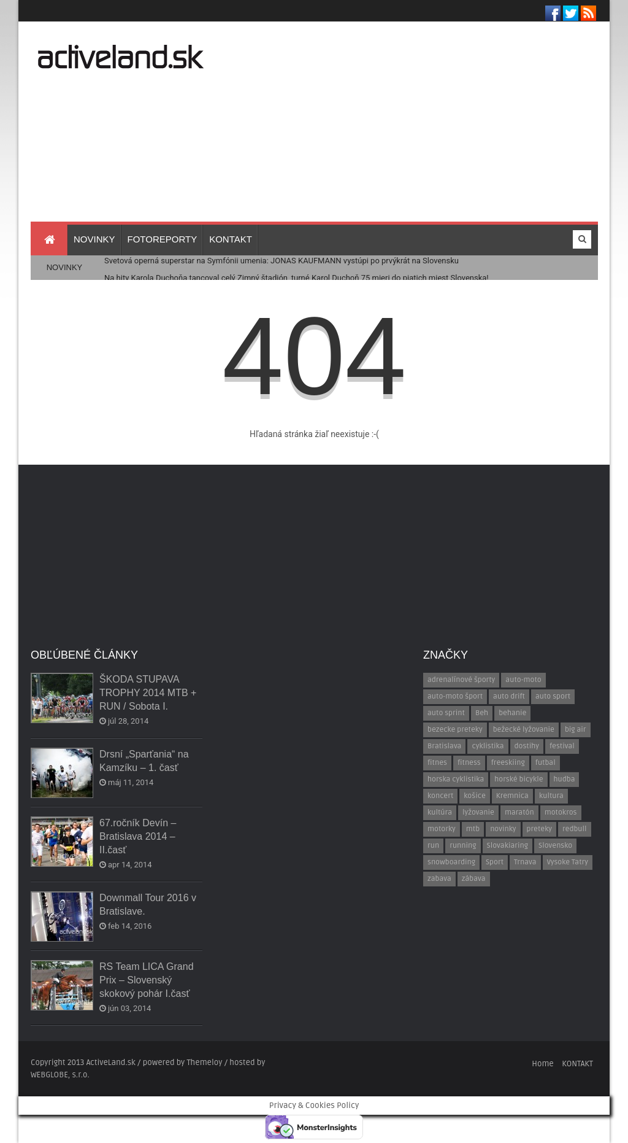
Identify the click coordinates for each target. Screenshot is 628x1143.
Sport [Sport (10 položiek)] (495, 862)
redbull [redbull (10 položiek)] (574, 829)
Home (542, 1064)
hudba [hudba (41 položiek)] (564, 779)
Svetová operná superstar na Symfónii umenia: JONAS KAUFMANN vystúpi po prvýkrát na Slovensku (281, 260)
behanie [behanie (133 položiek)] (512, 713)
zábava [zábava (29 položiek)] (474, 878)
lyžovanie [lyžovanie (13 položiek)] (478, 812)
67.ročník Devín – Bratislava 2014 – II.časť (137, 836)
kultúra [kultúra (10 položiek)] (439, 812)
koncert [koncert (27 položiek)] (440, 795)
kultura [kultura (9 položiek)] (551, 795)
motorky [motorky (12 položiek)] (441, 829)
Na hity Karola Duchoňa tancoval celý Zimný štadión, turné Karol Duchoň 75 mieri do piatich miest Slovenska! (296, 277)
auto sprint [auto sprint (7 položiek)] (446, 713)
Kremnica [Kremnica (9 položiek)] (512, 795)
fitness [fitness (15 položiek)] (469, 762)
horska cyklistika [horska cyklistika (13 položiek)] (455, 779)
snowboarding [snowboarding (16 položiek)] (451, 862)
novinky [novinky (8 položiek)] (503, 829)
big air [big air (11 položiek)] (575, 729)
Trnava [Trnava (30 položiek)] (525, 862)
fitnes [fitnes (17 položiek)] (437, 762)
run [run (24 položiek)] (433, 845)
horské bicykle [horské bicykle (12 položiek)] (518, 779)
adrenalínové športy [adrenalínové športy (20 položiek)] (461, 679)
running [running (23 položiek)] (463, 845)
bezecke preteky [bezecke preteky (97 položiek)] (455, 729)
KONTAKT (577, 1064)
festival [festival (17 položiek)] (562, 746)
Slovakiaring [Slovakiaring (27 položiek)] (507, 845)
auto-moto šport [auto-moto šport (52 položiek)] (455, 696)
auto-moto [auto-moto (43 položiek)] (523, 679)
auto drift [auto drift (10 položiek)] (509, 696)
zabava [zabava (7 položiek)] (439, 878)
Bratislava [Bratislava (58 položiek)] (444, 746)
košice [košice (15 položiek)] (474, 795)
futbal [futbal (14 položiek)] (545, 762)
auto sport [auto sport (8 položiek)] (552, 696)
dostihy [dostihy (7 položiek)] (527, 746)
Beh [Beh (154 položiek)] (481, 713)
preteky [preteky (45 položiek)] (539, 829)
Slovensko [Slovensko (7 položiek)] (555, 845)
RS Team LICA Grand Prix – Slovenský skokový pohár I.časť (146, 980)
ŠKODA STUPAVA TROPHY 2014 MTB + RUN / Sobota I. (147, 692)
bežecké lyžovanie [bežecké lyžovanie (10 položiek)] (523, 729)
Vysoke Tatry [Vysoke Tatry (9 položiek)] (567, 862)
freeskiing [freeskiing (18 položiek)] (508, 762)
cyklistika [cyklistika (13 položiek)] (488, 746)
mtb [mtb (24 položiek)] (473, 829)
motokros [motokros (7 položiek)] (561, 812)
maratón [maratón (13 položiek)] (519, 812)
